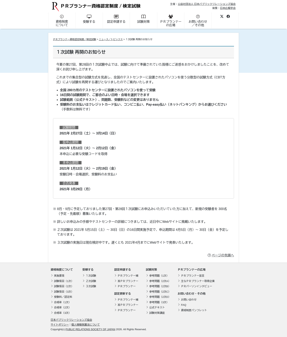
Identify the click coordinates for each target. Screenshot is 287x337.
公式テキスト (157, 307)
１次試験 (91, 275)
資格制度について (62, 269)
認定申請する (122, 269)
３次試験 (91, 286)
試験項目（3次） (64, 291)
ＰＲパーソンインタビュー (196, 286)
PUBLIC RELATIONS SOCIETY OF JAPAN (90, 329)
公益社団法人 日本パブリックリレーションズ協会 (207, 4)
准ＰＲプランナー (128, 281)
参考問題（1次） (159, 275)
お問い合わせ (189, 299)
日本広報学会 (228, 7)
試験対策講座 (157, 312)
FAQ (183, 304)
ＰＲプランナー (127, 286)
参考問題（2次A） (160, 281)
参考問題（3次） (159, 302)
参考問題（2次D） (160, 296)
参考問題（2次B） (160, 286)
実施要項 (59, 275)
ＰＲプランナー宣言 (192, 275)
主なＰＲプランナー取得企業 (198, 281)
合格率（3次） (62, 312)
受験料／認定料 (63, 296)
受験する (87, 269)
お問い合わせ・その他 (191, 293)
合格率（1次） (62, 302)
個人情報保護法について (85, 324)
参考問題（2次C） (160, 291)
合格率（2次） (62, 307)
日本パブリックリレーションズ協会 (71, 319)
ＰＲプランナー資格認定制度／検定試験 (74, 39)
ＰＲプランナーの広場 (191, 269)
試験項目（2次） (64, 286)
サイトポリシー (60, 324)
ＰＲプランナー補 (128, 275)
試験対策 (151, 269)
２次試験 (91, 281)
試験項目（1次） (64, 281)
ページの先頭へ (223, 255)
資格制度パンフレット (194, 310)
